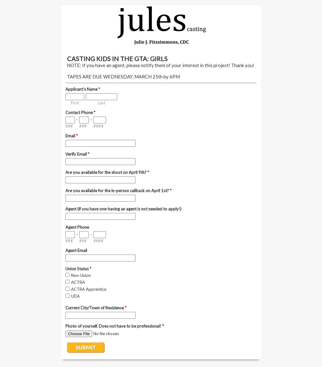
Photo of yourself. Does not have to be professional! (114, 326)
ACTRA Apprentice (88, 289)
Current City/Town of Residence (95, 307)
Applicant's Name (82, 89)
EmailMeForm (161, 26)
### (69, 126)
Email (71, 135)
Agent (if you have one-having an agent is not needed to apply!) (123, 208)
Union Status (78, 268)
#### (98, 126)
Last (101, 102)
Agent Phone (77, 227)
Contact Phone (80, 112)
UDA (75, 296)
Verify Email (77, 154)
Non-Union (81, 275)
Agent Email (76, 250)
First (75, 102)
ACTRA (78, 282)
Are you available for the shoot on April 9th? (107, 172)
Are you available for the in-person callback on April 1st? (118, 190)
